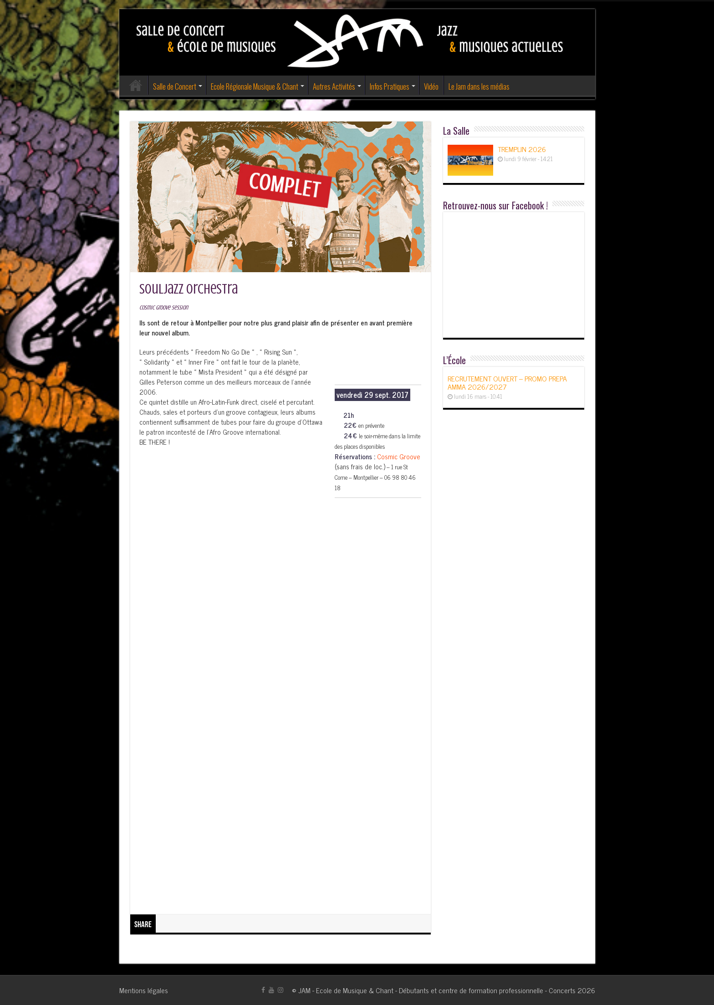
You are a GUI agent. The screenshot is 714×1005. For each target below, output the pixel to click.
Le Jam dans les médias (479, 86)
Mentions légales (143, 990)
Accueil (136, 85)
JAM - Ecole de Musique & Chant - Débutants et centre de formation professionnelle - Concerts (437, 990)
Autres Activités (334, 86)
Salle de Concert (174, 86)
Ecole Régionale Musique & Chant (254, 86)
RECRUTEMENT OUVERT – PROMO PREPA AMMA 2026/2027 (507, 382)
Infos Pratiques (389, 86)
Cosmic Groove (398, 456)
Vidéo (431, 86)
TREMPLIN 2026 (522, 149)
